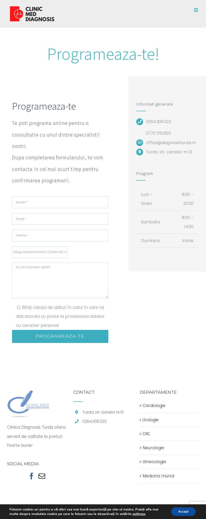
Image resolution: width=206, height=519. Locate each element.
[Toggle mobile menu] (196, 10)
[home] (28, 395)
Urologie (151, 420)
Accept (183, 511)
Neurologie (153, 448)
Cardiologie (154, 405)
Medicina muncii (158, 476)
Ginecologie (154, 462)
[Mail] (42, 476)
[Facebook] (31, 476)
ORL (146, 434)
